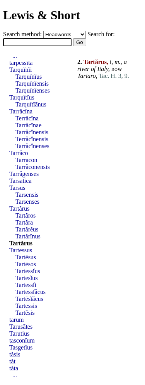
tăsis (14, 354)
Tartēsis (25, 312)
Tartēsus (25, 257)
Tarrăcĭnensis (31, 132)
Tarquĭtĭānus (30, 104)
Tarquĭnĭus (28, 76)
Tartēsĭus (26, 278)
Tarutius (19, 333)
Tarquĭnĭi (20, 69)
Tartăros (25, 215)
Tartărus (19, 208)
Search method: (23, 34)
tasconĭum (22, 340)
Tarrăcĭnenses (32, 146)
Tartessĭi (25, 285)
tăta (13, 368)
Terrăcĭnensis (31, 139)
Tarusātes (20, 326)
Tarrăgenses (24, 174)
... (14, 55)
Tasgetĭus (20, 347)
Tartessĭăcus (30, 292)
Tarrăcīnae (28, 125)
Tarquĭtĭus (21, 97)
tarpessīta (20, 62)
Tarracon (26, 160)
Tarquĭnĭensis (32, 83)
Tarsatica (20, 180)
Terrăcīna (27, 118)
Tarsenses (27, 201)
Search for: (101, 34)
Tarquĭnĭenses (32, 90)
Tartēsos (25, 264)
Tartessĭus (27, 271)
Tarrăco (18, 153)
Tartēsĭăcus (29, 299)
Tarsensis (26, 194)
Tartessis (26, 305)
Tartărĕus (26, 229)
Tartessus (20, 250)
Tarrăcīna (20, 111)
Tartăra (24, 222)
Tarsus (17, 187)
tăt (12, 361)
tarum (16, 319)
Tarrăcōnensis (32, 167)
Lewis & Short (41, 15)
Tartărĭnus (28, 236)
